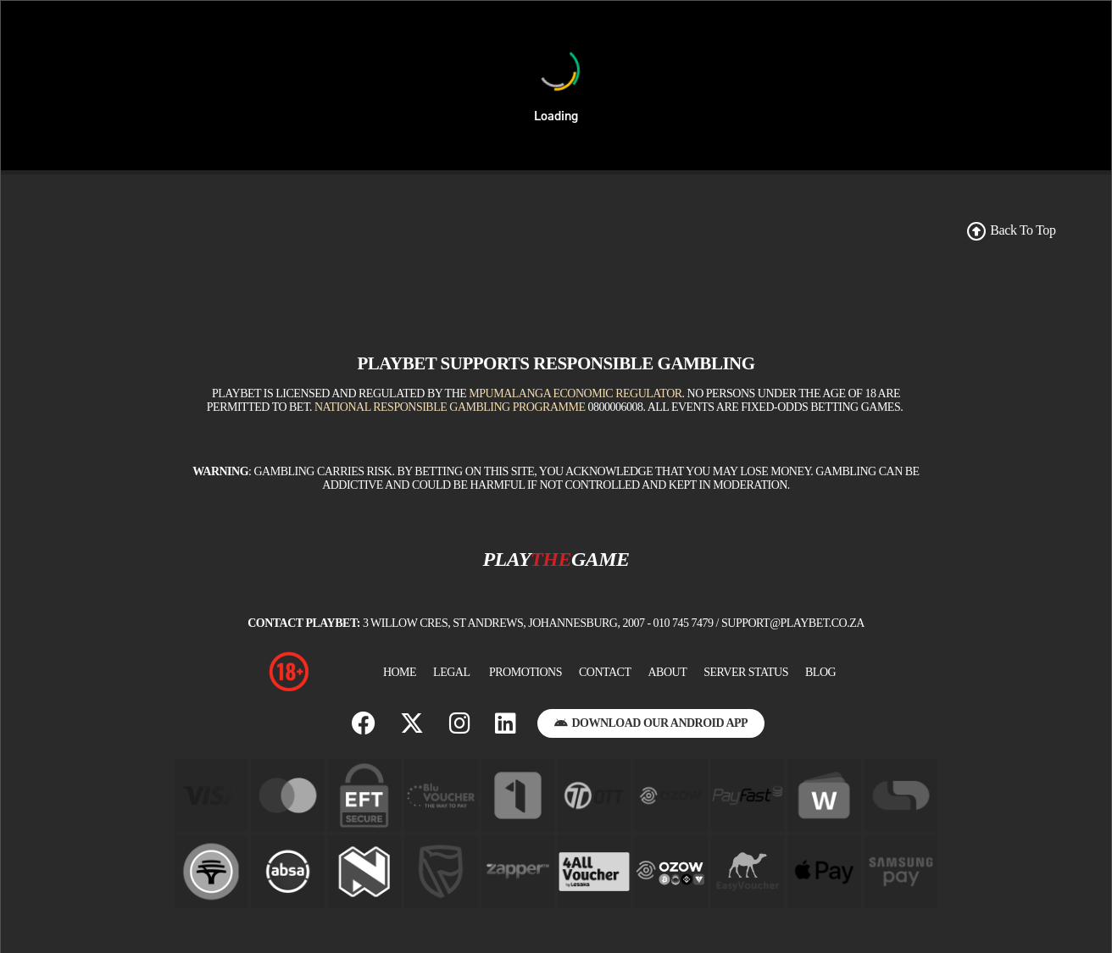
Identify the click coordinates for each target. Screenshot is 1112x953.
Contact (605, 672)
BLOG (820, 672)
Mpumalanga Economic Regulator (575, 393)
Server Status (745, 672)
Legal (451, 672)
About (667, 672)
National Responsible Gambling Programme (450, 407)
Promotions (525, 672)
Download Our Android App (651, 723)
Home (399, 672)
